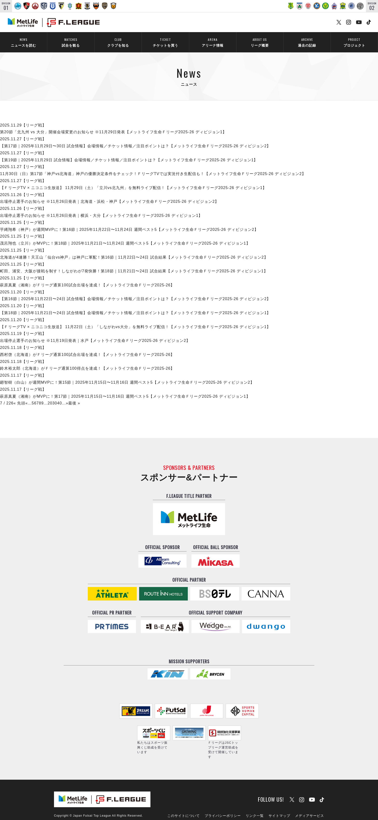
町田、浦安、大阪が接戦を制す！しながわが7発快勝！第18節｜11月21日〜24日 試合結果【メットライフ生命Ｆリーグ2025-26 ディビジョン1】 (134, 265)
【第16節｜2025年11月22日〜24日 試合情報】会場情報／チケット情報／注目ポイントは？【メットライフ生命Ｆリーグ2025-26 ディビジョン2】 (135, 292)
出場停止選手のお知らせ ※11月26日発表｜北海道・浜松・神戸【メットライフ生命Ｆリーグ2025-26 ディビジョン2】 (109, 195)
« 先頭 (19, 397)
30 (54, 397)
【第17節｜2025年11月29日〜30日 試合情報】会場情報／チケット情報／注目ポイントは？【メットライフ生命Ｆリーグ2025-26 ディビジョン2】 (135, 140)
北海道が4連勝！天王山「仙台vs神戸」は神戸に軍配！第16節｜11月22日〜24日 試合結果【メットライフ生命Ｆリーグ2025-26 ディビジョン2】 (134, 251)
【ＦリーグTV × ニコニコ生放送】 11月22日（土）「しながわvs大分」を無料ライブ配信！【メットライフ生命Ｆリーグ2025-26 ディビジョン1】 (135, 320)
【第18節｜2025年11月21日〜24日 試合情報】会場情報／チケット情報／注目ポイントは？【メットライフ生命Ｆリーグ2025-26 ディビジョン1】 (135, 306)
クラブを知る (118, 42)
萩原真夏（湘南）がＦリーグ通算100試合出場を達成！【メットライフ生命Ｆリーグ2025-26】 (87, 279)
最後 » (74, 397)
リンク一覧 (255, 802)
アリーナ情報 (212, 42)
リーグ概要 (259, 42)
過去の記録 (307, 42)
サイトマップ (279, 802)
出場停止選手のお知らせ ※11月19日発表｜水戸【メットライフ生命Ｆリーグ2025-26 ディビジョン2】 (95, 334)
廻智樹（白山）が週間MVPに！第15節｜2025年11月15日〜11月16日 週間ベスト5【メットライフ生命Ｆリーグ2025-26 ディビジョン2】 (127, 376)
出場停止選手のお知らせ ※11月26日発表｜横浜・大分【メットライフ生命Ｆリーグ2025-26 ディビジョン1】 (101, 209)
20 (49, 397)
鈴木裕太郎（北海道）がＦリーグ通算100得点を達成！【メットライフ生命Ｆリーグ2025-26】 (87, 362)
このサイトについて (183, 802)
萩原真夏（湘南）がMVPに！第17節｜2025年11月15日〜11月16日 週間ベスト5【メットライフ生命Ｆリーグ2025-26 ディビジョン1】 (125, 390)
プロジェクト (354, 42)
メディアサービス (309, 802)
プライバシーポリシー (223, 802)
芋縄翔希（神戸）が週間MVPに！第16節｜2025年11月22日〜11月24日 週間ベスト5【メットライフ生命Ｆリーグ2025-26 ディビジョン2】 (129, 223)
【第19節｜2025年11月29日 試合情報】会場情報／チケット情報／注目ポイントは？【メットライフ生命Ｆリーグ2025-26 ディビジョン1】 (129, 153)
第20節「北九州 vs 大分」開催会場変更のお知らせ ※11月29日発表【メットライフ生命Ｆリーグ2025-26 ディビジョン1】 (113, 126)
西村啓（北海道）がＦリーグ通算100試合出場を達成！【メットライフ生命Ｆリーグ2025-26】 (87, 348)
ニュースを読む (23, 42)
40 (59, 397)
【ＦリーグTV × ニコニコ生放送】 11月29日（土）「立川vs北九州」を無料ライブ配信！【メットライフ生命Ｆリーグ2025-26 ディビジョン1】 (133, 181)
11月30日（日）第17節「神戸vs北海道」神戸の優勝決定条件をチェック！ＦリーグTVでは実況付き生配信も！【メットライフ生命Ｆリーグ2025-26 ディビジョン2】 (153, 167)
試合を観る (70, 42)
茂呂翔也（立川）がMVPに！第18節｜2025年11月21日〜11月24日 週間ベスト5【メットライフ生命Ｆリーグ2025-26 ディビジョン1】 (125, 237)
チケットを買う (165, 42)
